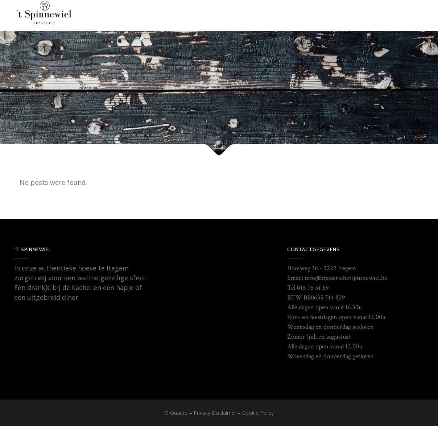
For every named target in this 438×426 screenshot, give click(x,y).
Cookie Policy (258, 412)
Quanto (179, 412)
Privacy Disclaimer (215, 412)
